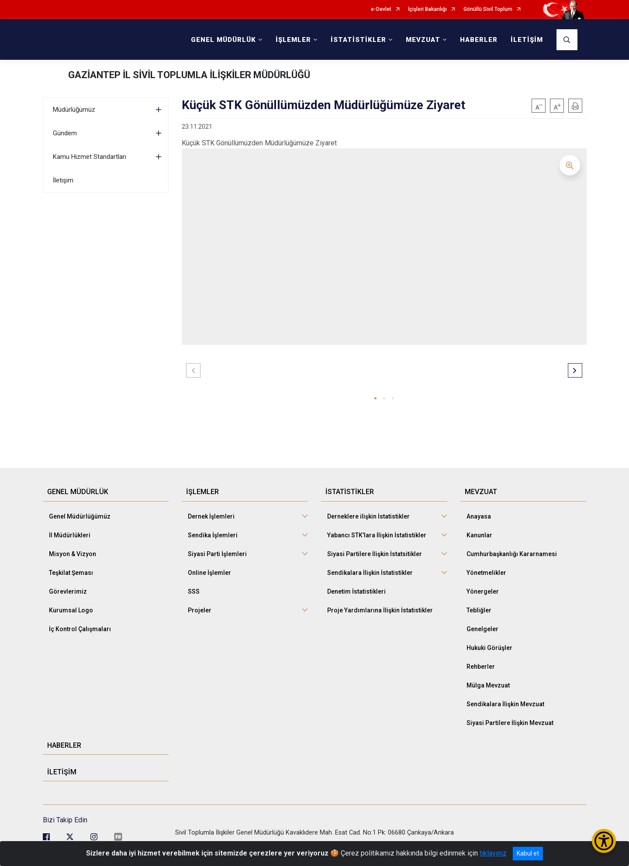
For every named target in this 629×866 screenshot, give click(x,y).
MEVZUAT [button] (423, 40)
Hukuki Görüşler (489, 647)
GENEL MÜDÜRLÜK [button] (223, 40)
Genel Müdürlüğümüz (80, 516)
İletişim (63, 180)
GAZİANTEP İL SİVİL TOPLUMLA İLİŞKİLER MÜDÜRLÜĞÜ (189, 74)
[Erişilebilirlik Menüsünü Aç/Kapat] (604, 841)
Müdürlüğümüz (74, 109)
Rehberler (481, 666)
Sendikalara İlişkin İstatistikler (370, 572)
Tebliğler (479, 610)
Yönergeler (483, 591)
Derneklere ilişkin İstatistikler (368, 516)
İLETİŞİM (527, 40)
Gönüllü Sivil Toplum (487, 9)
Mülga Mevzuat (488, 685)
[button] (375, 398)
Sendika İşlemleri (213, 535)
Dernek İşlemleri (211, 516)
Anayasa (479, 516)
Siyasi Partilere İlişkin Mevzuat (510, 722)
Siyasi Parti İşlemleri (217, 553)
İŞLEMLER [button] (293, 40)
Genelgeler (482, 628)
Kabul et (528, 853)
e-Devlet (381, 9)
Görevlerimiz (68, 591)
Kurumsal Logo (71, 610)
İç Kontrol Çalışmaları (80, 628)
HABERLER (479, 40)
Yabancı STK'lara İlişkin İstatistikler (376, 535)
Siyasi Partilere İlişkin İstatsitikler (374, 553)
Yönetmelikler (486, 572)
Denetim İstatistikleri (356, 591)
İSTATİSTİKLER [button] (358, 40)
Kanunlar (479, 535)
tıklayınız (493, 853)
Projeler (199, 610)
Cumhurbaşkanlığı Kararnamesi (512, 553)
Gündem (65, 133)
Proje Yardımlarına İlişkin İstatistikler (380, 610)
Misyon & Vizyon (72, 553)
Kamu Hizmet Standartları (89, 157)
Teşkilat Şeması (71, 572)
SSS (194, 591)
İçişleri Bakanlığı (427, 9)
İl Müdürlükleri (69, 535)
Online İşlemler (209, 572)
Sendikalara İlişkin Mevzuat (505, 704)
